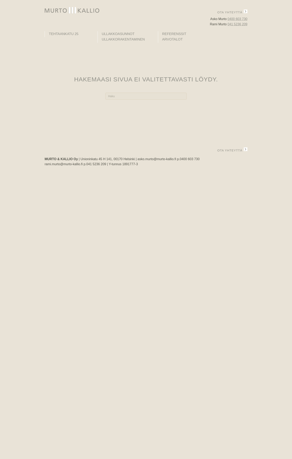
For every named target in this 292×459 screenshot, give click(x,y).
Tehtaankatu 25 (63, 34)
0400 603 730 (237, 19)
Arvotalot (172, 39)
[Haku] (146, 96)
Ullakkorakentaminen (123, 39)
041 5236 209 (237, 24)
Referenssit (174, 34)
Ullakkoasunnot (118, 34)
